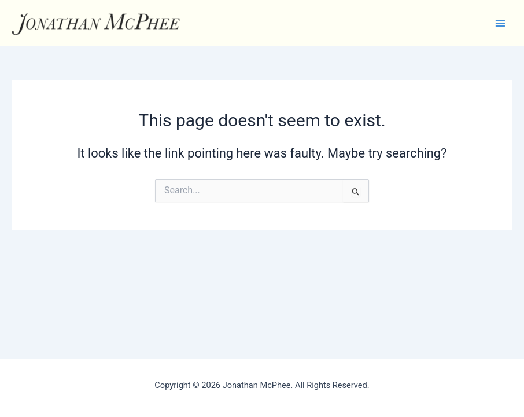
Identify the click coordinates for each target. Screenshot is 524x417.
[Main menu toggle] (500, 23)
